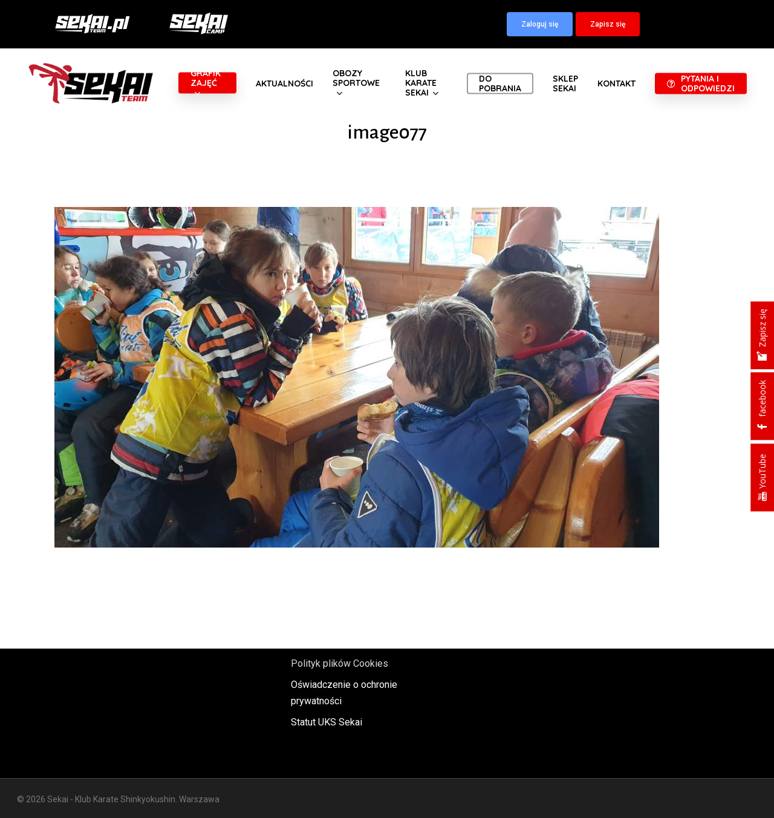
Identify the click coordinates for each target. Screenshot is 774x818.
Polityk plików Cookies (339, 663)
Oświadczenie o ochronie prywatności (344, 693)
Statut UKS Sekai (326, 722)
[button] (540, 24)
